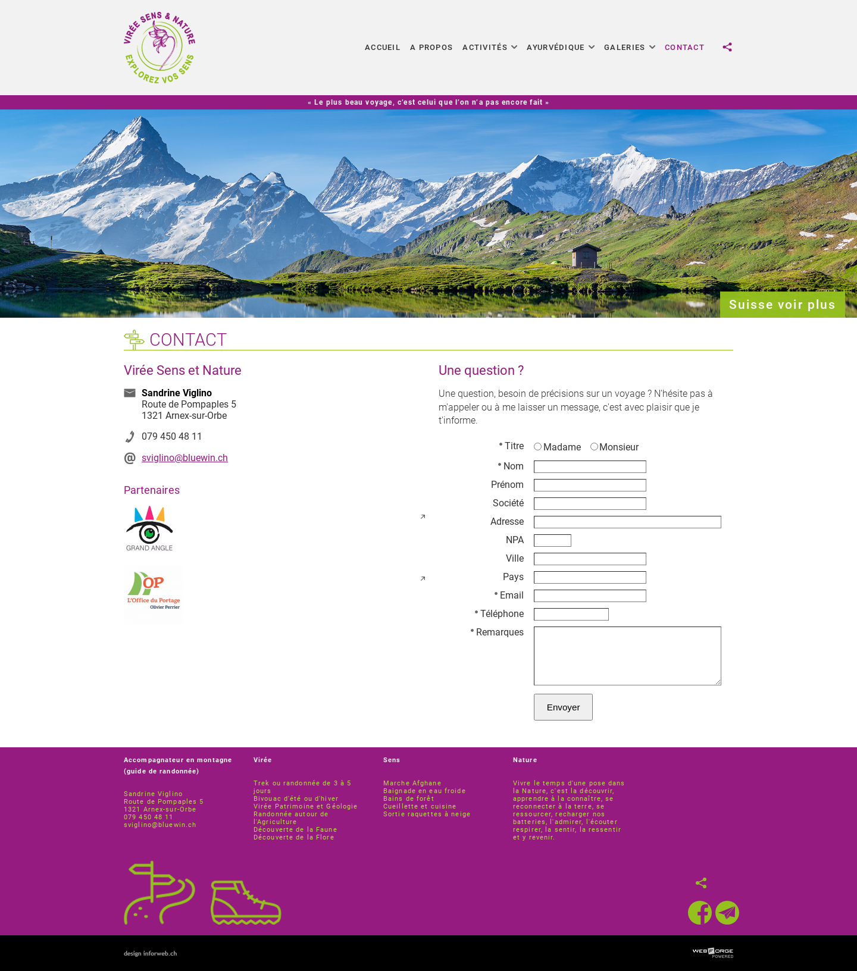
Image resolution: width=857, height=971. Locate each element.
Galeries (629, 47)
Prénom (507, 484)
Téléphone (499, 613)
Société (508, 503)
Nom (511, 466)
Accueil (383, 47)
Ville (515, 558)
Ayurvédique (561, 47)
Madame (557, 447)
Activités (489, 47)
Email (509, 595)
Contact (685, 47)
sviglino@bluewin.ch (185, 457)
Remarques (497, 632)
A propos (431, 47)
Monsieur (614, 447)
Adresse (507, 521)
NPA (515, 540)
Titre (511, 446)
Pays (513, 576)
